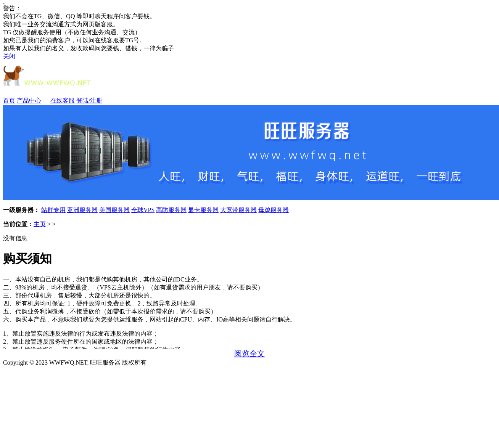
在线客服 (62, 100)
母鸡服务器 (273, 210)
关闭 (9, 56)
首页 (9, 100)
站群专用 (53, 210)
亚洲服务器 (82, 210)
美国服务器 (114, 210)
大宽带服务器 (238, 210)
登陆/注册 (89, 100)
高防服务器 (171, 210)
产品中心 (33, 100)
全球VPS (143, 210)
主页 (40, 224)
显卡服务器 (203, 210)
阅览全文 (249, 353)
